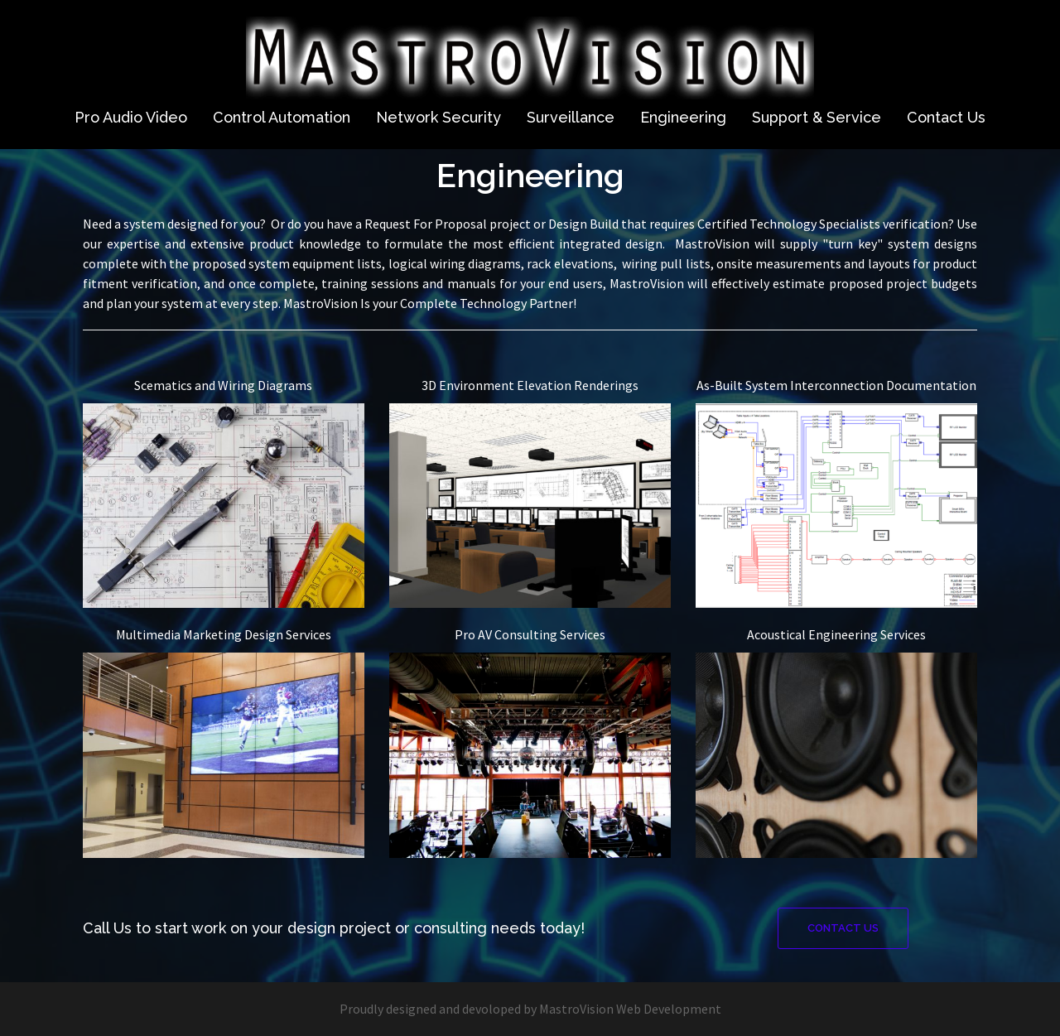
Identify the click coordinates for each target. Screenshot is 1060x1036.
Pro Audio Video (131, 117)
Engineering (683, 117)
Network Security (438, 117)
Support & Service (816, 117)
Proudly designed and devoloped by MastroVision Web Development (530, 1008)
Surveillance (570, 117)
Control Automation (281, 117)
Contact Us (946, 117)
